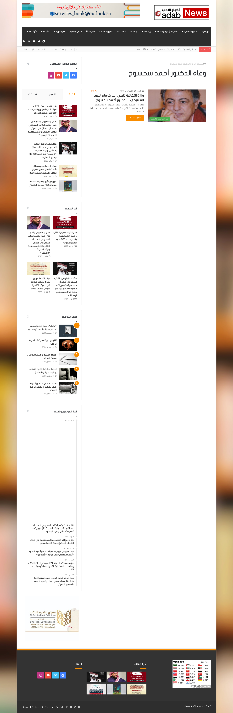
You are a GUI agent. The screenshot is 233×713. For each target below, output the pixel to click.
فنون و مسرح (75, 31)
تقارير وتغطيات (106, 31)
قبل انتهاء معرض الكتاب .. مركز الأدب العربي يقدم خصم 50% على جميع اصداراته (42, 109)
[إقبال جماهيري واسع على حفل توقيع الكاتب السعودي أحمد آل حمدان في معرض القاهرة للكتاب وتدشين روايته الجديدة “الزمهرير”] (68, 126)
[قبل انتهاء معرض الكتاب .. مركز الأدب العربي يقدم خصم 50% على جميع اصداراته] (68, 111)
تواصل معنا (28, 49)
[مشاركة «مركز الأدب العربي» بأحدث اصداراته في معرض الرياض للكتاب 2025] (96, 689)
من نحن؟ (52, 49)
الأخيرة (72, 94)
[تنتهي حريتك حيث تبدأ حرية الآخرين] (68, 345)
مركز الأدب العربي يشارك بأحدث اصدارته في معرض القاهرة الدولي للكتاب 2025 (42, 169)
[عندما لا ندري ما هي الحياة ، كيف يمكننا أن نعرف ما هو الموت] (68, 388)
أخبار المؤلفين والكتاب (167, 31)
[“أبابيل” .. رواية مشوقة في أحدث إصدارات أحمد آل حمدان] (68, 331)
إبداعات (147, 31)
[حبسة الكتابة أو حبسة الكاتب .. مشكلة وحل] (68, 359)
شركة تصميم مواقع (201, 706)
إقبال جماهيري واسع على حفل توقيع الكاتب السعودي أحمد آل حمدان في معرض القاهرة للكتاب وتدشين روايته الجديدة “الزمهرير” (42, 128)
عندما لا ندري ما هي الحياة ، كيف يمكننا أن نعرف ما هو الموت (42, 386)
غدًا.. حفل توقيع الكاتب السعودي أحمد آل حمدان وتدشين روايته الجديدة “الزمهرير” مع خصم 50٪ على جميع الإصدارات (42, 151)
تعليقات (32, 94)
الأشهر (52, 94)
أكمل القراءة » (135, 118)
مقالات (122, 31)
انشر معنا (45, 31)
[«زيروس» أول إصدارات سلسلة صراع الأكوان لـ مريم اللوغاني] (68, 186)
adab (139, 91)
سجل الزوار (60, 31)
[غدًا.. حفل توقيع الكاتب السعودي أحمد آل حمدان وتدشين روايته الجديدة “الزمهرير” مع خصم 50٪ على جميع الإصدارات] (68, 148)
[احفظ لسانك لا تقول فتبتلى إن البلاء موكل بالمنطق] (68, 374)
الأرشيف (33, 31)
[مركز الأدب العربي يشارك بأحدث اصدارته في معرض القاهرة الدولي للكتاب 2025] (68, 171)
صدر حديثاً (90, 31)
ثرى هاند (188, 706)
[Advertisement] (50, 472)
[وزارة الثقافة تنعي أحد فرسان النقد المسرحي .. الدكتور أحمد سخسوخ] (177, 105)
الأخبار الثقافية (190, 31)
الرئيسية (205, 31)
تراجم (135, 31)
